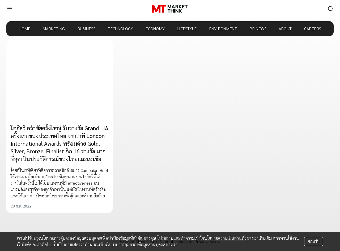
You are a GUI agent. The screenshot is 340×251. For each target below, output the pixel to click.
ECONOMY (155, 28)
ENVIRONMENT (223, 28)
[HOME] (170, 8)
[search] (330, 8)
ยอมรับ (314, 241)
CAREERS (312, 28)
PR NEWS (257, 28)
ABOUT (285, 28)
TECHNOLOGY (120, 28)
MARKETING (53, 28)
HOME (24, 28)
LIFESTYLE (187, 28)
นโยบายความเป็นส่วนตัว (225, 238)
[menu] (9, 8)
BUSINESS (86, 28)
